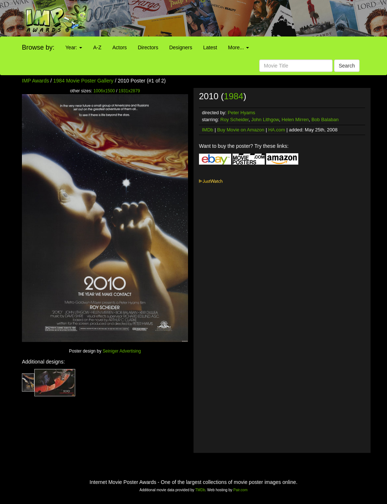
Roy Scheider (235, 119)
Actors (119, 47)
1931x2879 (129, 90)
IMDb (207, 129)
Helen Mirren (295, 119)
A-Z (97, 47)
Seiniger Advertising (122, 351)
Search (347, 66)
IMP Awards (35, 81)
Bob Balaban (324, 119)
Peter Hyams (241, 112)
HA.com (276, 129)
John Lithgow (265, 119)
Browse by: (38, 47)
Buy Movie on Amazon (240, 129)
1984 (233, 96)
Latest (210, 47)
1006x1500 (104, 90)
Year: (73, 47)
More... (238, 47)
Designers (180, 47)
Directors (148, 47)
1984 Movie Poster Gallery (83, 81)
